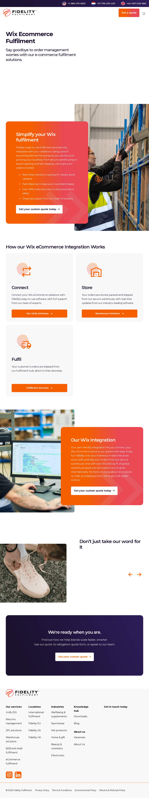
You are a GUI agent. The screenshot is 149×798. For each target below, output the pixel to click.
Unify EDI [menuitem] (11, 712)
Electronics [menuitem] (57, 755)
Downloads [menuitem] (80, 716)
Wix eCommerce (44, 247)
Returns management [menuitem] (14, 721)
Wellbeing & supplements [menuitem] (59, 714)
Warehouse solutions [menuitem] (12, 739)
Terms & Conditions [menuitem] (62, 790)
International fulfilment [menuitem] (36, 714)
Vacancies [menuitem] (79, 737)
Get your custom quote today (39, 209)
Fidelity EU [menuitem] (35, 723)
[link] (143, 14)
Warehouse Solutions (107, 313)
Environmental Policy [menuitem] (85, 790)
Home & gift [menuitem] (58, 737)
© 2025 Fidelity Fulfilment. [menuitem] (19, 790)
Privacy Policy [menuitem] (42, 790)
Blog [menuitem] (76, 723)
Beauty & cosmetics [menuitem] (57, 746)
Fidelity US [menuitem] (35, 730)
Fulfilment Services (37, 388)
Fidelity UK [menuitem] (35, 737)
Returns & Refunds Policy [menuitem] (112, 790)
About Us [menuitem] (79, 744)
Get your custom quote (74, 657)
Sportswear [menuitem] (58, 723)
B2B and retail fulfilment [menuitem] (14, 750)
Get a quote (128, 12)
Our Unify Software (37, 313)
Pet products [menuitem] (59, 730)
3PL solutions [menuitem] (13, 730)
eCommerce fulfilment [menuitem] (13, 761)
